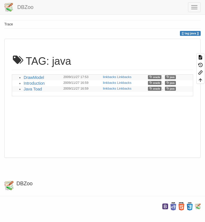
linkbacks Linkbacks (117, 77)
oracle (154, 77)
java (170, 77)
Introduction (34, 83)
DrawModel (34, 77)
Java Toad (33, 89)
